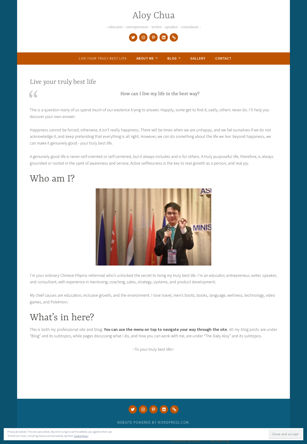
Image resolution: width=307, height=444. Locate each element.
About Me (145, 58)
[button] (153, 227)
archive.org (219, 440)
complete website (185, 440)
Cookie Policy (81, 436)
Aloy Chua (153, 15)
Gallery (198, 58)
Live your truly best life (103, 58)
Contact (223, 58)
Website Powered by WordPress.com (153, 422)
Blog (172, 58)
